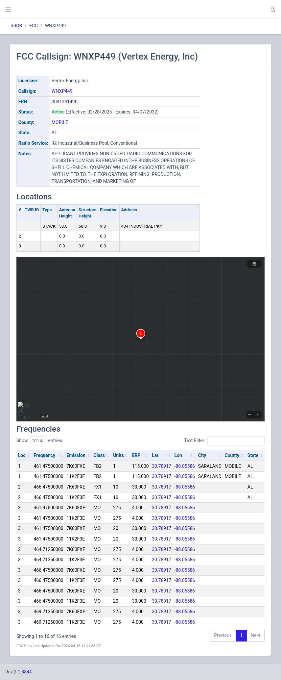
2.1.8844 (23, 671)
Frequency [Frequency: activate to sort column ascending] (44, 455)
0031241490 (65, 101)
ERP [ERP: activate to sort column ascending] (136, 455)
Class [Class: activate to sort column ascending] (99, 455)
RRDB (16, 25)
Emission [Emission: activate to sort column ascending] (75, 455)
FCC (33, 25)
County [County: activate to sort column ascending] (232, 455)
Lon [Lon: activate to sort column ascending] (178, 455)
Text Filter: (224, 440)
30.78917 (161, 466)
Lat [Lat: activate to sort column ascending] (155, 455)
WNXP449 (62, 91)
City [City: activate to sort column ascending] (202, 455)
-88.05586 (185, 466)
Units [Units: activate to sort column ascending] (118, 455)
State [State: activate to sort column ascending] (252, 455)
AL (54, 132)
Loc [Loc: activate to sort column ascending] (22, 455)
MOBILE (60, 122)
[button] (272, 9)
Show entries (39, 440)
